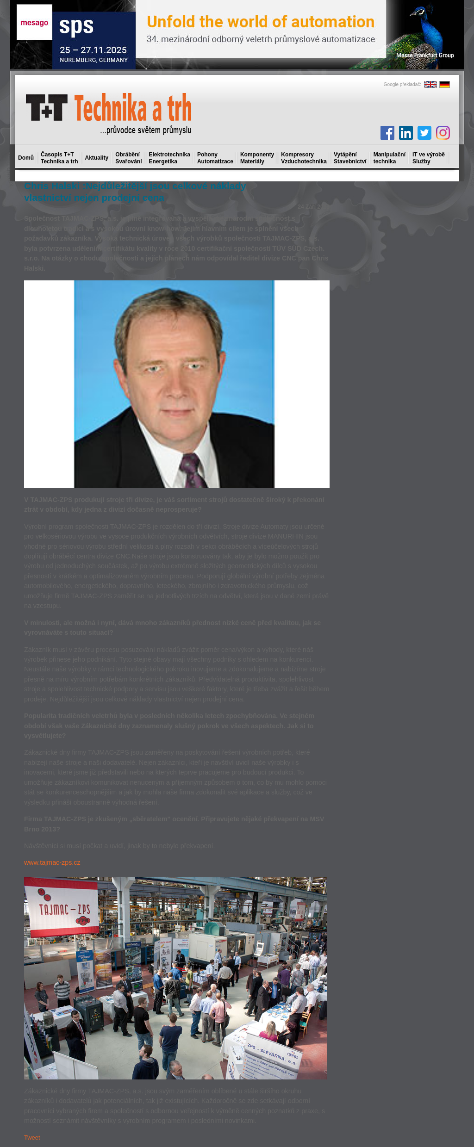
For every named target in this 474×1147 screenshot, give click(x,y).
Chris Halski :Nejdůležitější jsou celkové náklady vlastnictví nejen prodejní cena (135, 191)
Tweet (32, 1137)
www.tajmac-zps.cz (52, 862)
